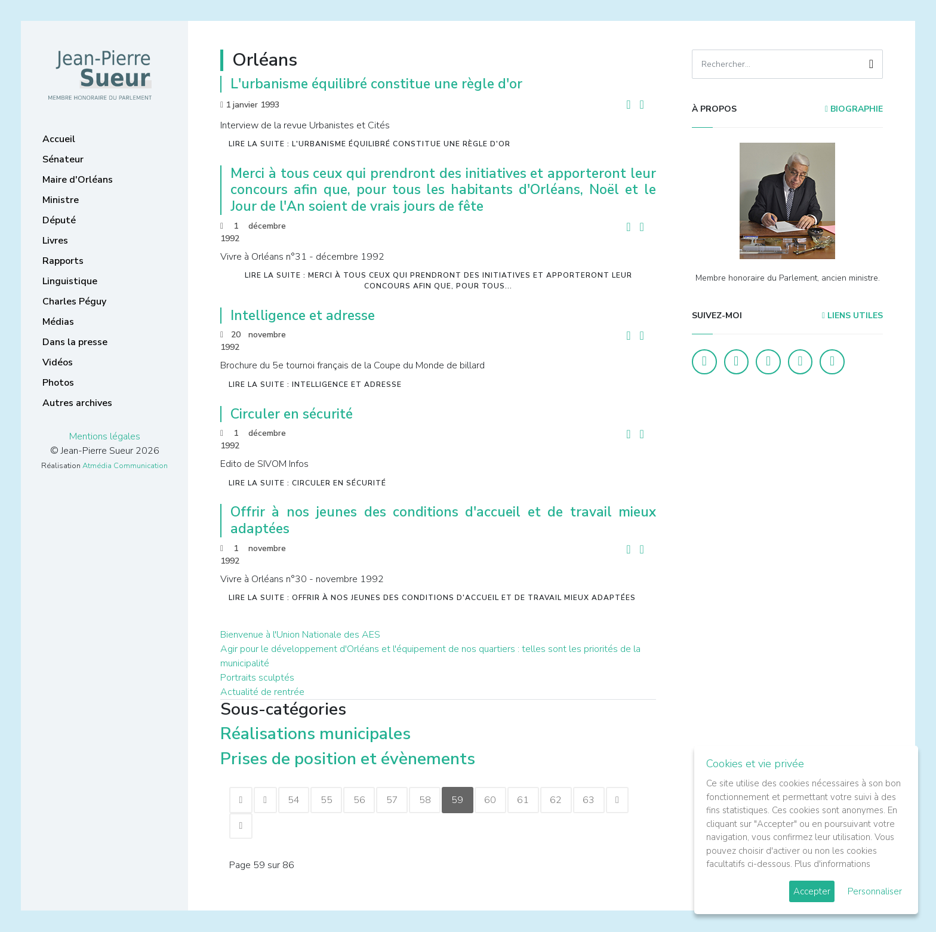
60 (496, 800)
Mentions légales (104, 436)
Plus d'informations (832, 864)
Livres (55, 240)
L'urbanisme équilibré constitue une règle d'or (376, 84)
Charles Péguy (74, 301)
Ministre (60, 200)
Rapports (63, 260)
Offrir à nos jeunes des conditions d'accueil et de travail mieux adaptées (443, 520)
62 (563, 800)
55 (329, 800)
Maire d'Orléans (77, 179)
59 (463, 800)
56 (362, 800)
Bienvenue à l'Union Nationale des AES (300, 634)
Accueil (58, 139)
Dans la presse (74, 342)
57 (396, 800)
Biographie (854, 109)
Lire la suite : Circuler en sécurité (307, 483)
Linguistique (69, 281)
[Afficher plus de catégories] (487, 759)
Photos (58, 382)
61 (529, 800)
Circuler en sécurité (291, 414)
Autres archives (77, 403)
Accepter (811, 891)
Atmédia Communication (125, 465)
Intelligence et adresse (302, 315)
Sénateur (63, 159)
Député (59, 220)
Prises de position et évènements (347, 759)
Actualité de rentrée (262, 692)
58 (429, 800)
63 (596, 800)
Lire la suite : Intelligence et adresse (315, 384)
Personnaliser (875, 891)
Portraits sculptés (257, 677)
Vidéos (57, 362)
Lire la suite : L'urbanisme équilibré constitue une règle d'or (369, 144)
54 (295, 800)
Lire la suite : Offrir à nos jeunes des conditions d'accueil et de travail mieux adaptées (432, 597)
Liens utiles (852, 315)
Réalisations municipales (315, 733)
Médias (58, 321)
